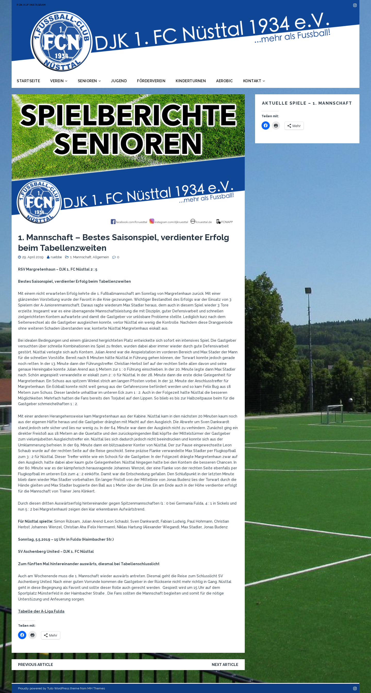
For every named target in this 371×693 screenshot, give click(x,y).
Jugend (119, 81)
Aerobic (224, 81)
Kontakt (252, 81)
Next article (225, 665)
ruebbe (56, 257)
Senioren (87, 81)
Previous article (35, 665)
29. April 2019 (33, 257)
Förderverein (151, 81)
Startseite (28, 81)
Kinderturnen (191, 81)
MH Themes (96, 688)
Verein (57, 81)
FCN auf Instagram (31, 4)
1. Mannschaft (80, 257)
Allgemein (101, 257)
